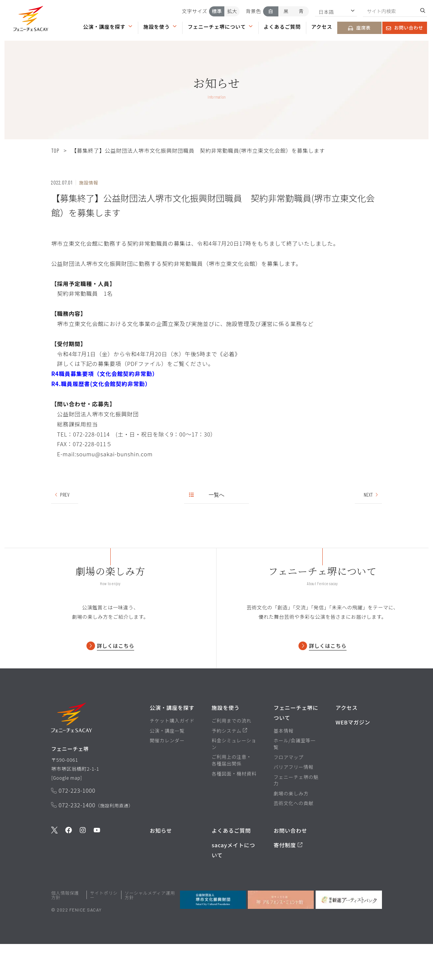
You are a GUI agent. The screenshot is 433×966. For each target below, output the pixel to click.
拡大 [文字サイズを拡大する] (232, 11)
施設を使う (160, 26)
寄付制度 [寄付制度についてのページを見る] (288, 867)
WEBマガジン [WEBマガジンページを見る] (352, 744)
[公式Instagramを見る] (82, 855)
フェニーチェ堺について (220, 26)
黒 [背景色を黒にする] (286, 11)
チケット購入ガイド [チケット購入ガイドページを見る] (172, 742)
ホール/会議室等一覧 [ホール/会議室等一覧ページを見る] (295, 765)
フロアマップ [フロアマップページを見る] (288, 779)
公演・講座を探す (108, 26)
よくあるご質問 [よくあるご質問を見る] (231, 852)
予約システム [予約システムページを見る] (229, 752)
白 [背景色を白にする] (270, 11)
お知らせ (161, 852)
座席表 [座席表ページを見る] (359, 27)
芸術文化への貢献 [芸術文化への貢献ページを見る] (293, 825)
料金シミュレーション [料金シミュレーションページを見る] (234, 765)
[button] (30, 19)
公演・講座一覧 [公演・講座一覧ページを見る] (167, 752)
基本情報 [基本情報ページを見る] (284, 752)
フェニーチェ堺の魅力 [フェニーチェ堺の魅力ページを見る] (296, 801)
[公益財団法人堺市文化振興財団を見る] (213, 922)
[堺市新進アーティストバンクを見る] (349, 922)
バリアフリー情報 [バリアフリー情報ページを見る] (293, 789)
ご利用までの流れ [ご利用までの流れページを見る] (232, 742)
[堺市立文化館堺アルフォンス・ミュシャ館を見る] (281, 922)
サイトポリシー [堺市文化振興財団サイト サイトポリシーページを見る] (103, 916)
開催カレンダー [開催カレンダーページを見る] (167, 762)
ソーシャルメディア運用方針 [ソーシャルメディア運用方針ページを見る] (150, 916)
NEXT (371, 494)
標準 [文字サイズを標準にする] (217, 11)
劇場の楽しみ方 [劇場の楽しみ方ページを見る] (291, 815)
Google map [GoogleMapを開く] (67, 801)
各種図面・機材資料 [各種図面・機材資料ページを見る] (234, 795)
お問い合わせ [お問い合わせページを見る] (404, 27)
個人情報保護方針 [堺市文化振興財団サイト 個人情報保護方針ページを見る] (65, 916)
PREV (62, 494)
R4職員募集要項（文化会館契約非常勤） (104, 374)
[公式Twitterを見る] (54, 855)
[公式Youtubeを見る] (97, 855)
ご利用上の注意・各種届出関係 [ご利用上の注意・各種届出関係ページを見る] (232, 782)
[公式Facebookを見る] (68, 855)
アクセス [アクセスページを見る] (321, 26)
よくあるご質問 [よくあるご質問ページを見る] (282, 26)
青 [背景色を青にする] (301, 11)
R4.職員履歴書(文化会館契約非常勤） (101, 384)
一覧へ (207, 494)
